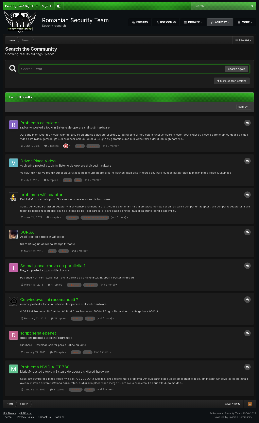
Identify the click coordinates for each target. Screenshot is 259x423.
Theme (8, 417)
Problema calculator (39, 122)
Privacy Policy (25, 417)
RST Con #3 (167, 22)
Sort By (243, 107)
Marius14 (26, 371)
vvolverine (27, 165)
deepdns (26, 337)
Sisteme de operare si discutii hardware (83, 127)
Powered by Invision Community (233, 417)
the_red (25, 270)
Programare (64, 337)
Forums (142, 22)
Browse (194, 22)
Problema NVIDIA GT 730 (44, 367)
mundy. (25, 304)
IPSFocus (26, 413)
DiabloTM (26, 199)
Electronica (61, 270)
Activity (221, 22)
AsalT (24, 236)
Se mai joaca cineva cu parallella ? (53, 265)
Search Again (236, 68)
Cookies (59, 417)
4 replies (54, 217)
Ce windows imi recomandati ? (49, 299)
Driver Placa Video (38, 160)
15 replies (58, 318)
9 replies (51, 145)
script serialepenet (38, 333)
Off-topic (58, 236)
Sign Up (47, 6)
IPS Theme (9, 413)
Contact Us (44, 417)
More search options (231, 80)
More (246, 22)
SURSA (27, 232)
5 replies (51, 180)
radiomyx (26, 127)
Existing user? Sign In (21, 6)
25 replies (58, 352)
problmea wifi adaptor (41, 194)
